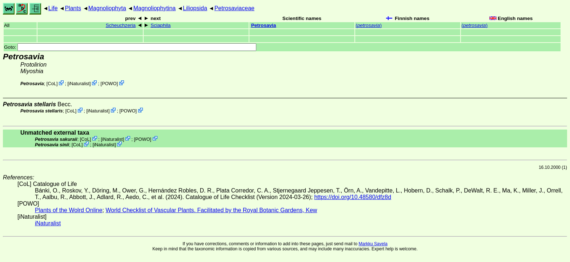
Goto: (130, 47)
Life (53, 8)
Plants (73, 8)
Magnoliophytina (154, 8)
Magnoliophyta (107, 8)
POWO (109, 83)
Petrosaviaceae (234, 8)
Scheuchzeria (121, 25)
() (369, 25)
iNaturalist (79, 83)
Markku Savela (372, 243)
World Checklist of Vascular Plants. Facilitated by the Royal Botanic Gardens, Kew (211, 210)
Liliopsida (195, 8)
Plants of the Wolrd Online (69, 210)
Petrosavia (263, 25)
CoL (52, 83)
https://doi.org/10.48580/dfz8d (352, 197)
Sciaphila (160, 25)
